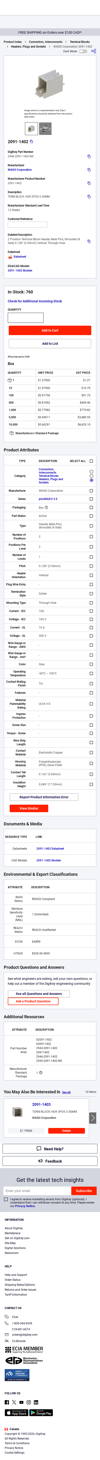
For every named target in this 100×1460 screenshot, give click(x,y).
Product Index (13, 42)
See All (66, 1092)
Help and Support (16, 1275)
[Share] (93, 51)
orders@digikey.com (21, 1335)
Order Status (12, 1280)
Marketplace (12, 1233)
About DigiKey (14, 1228)
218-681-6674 (17, 1329)
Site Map (10, 1243)
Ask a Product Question (33, 1001)
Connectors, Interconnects (45, 42)
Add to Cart (50, 330)
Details (66, 1130)
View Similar (29, 808)
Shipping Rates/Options (20, 1284)
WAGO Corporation (20, 169)
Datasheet (17, 256)
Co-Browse (15, 1341)
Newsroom (12, 1253)
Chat (11, 1317)
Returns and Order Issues (20, 1289)
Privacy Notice (25, 1206)
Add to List (50, 343)
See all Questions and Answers (39, 994)
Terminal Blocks (80, 42)
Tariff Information (16, 1294)
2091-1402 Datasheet (50, 848)
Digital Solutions (15, 1248)
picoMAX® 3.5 (48, 499)
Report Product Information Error (44, 797)
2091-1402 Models (20, 270)
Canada (12, 1429)
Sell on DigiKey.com (17, 1238)
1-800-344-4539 (18, 1324)
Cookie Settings (14, 1452)
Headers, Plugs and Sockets (28, 46)
